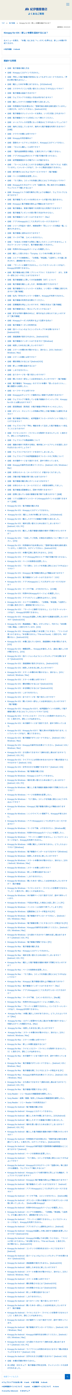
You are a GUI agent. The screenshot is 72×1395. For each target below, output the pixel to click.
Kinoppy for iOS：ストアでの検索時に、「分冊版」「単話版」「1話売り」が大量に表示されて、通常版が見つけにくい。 (37, 603)
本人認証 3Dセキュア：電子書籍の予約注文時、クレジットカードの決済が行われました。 (37, 1366)
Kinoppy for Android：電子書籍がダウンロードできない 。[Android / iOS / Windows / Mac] (37, 1328)
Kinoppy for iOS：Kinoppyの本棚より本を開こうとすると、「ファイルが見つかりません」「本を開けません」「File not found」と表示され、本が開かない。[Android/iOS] (37, 634)
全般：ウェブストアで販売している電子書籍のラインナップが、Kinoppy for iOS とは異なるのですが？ (37, 401)
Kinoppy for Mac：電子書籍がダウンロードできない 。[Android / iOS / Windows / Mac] (36, 1064)
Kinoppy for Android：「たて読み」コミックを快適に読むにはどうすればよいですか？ (37, 1159)
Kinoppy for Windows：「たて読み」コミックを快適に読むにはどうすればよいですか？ (37, 800)
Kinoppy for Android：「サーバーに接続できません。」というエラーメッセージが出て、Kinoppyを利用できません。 (37, 1220)
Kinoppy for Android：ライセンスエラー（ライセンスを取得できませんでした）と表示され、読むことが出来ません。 (37, 1314)
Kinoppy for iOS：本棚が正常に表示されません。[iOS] (30, 552)
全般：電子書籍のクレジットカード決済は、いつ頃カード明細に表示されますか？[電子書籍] (37, 290)
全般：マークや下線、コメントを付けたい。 (25, 237)
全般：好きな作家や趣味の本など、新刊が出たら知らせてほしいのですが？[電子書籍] (36, 315)
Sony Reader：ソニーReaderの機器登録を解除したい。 (30, 1093)
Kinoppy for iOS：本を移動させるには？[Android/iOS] (30, 688)
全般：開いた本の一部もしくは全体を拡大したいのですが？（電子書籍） (37, 378)
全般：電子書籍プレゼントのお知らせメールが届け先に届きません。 (35, 199)
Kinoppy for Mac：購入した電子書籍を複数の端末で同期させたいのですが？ (37, 964)
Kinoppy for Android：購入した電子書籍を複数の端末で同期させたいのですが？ (37, 1133)
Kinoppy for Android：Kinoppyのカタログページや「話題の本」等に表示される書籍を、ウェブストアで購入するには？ (37, 1167)
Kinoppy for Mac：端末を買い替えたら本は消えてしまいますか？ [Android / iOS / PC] (34, 956)
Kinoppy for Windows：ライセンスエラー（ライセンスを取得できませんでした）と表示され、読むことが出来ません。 (37, 889)
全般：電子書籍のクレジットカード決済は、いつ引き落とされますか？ (36, 113)
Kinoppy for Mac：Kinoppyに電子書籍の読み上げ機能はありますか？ (35, 981)
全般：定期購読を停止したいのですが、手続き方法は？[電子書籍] (34, 304)
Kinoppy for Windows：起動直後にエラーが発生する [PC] (31, 911)
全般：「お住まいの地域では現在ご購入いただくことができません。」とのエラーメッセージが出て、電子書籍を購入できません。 (37, 243)
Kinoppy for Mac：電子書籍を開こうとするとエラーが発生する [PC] (35, 1070)
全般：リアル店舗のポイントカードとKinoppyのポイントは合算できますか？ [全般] (37, 500)
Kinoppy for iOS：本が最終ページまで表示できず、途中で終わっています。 (36, 724)
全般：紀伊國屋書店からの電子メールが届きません (28, 160)
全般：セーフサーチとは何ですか (21, 390)
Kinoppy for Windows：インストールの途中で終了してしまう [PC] (34, 907)
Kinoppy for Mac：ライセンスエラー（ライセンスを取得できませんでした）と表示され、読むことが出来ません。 (36, 1050)
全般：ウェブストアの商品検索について (23, 440)
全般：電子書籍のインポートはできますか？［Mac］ (29, 217)
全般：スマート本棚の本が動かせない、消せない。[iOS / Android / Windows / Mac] (34, 351)
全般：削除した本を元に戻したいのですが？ (25, 345)
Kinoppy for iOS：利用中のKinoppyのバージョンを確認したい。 (34, 593)
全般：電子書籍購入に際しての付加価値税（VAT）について (31, 279)
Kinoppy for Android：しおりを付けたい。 (25, 1296)
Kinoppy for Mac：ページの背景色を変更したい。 (27, 969)
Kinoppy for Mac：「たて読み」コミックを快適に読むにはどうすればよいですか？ (37, 975)
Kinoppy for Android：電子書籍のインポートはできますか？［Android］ (37, 1184)
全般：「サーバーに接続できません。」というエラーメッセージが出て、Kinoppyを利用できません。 (36, 266)
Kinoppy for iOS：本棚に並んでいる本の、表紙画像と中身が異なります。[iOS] (37, 643)
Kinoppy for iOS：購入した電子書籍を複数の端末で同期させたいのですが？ (36, 532)
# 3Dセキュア (25, 1391)
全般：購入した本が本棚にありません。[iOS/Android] (29, 84)
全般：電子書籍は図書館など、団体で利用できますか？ (30, 489)
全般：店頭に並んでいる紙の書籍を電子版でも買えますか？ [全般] (34, 494)
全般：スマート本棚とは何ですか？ (22, 357)
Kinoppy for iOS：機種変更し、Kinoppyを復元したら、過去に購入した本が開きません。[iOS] (37, 650)
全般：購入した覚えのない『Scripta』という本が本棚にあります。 (34, 253)
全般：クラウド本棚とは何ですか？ (22, 133)
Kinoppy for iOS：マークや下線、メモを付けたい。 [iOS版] (32, 589)
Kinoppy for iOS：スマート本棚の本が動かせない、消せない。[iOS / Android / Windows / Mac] (35, 673)
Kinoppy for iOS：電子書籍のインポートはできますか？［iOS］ (33, 577)
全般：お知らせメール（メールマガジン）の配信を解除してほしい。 (35, 485)
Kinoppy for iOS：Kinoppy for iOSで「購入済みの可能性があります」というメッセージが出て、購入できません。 (37, 732)
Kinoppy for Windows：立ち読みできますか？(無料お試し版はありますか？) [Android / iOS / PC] (36, 936)
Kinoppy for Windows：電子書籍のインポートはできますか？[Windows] (37, 851)
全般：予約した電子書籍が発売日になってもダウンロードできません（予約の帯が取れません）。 (37, 78)
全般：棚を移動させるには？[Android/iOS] (25, 361)
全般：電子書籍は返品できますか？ (22, 93)
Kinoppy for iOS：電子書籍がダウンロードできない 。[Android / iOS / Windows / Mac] (36, 739)
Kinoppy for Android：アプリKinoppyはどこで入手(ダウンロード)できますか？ (37, 1190)
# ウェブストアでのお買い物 (12, 1382)
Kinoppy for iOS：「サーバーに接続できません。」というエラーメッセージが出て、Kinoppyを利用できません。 (37, 611)
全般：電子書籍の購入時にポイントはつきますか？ (28, 481)
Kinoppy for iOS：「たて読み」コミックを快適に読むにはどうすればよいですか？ (37, 567)
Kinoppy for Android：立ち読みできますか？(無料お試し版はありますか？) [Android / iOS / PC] (36, 1343)
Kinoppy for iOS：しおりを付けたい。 (23, 692)
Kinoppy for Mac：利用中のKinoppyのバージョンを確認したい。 (34, 1001)
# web (26, 1382)
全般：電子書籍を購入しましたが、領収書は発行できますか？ (32, 284)
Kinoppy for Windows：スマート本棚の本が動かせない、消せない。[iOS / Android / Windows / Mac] (37, 862)
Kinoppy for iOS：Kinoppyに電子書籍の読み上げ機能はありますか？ (35, 573)
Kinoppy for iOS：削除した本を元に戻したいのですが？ (30, 667)
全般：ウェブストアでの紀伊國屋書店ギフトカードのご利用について (35, 456)
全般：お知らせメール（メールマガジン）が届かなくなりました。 (34, 472)
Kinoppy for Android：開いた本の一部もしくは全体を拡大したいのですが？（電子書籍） (36, 1307)
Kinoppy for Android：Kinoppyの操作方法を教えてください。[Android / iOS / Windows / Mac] (37, 1336)
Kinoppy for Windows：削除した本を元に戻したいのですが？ (32, 855)
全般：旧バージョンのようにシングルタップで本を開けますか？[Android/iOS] (33, 331)
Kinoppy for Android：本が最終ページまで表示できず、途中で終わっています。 (37, 1321)
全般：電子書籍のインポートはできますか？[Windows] (30, 341)
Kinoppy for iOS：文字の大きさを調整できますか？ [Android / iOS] (35, 767)
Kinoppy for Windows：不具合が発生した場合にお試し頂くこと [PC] (35, 902)
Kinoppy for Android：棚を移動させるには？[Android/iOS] (31, 1283)
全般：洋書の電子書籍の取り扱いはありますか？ (27, 476)
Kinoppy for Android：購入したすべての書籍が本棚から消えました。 (35, 1120)
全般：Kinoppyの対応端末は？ (20, 138)
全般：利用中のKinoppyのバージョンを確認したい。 (29, 249)
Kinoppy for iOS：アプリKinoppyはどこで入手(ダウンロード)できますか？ (36, 583)
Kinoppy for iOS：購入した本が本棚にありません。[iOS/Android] (34, 514)
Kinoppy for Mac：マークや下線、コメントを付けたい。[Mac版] (33, 997)
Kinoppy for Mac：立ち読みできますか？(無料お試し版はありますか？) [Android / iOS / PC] (36, 1083)
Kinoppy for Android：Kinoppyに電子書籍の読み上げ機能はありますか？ (37, 1179)
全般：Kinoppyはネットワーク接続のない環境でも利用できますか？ (35, 395)
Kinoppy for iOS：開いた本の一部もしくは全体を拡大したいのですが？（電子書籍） (36, 703)
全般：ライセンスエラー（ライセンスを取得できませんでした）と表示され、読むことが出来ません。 (37, 434)
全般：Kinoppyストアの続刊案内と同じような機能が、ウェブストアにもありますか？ (37, 193)
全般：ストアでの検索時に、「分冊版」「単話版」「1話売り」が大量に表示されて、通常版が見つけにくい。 (37, 259)
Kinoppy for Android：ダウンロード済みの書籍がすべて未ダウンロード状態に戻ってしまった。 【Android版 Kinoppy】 (37, 1202)
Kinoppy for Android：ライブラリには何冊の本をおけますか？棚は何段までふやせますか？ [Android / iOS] (37, 1350)
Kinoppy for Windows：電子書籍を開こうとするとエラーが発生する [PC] (37, 923)
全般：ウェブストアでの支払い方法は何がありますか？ (30, 97)
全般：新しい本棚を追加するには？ (22, 365)
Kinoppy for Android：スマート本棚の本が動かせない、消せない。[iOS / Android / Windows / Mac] (37, 1273)
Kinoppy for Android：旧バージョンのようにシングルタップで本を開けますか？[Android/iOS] (37, 1257)
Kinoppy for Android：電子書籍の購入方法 (25, 1106)
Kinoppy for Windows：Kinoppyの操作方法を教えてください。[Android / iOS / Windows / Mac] (37, 929)
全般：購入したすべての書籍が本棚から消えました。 (29, 101)
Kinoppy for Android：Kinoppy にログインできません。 (30, 1111)
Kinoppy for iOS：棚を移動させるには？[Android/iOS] (30, 683)
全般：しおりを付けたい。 (18, 370)
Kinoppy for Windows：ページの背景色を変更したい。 (30, 794)
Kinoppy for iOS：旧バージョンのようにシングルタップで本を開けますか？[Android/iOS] (36, 657)
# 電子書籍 (7, 49)
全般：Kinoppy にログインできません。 (23, 72)
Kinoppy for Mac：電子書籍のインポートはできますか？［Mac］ (34, 985)
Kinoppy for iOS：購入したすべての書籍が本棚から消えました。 (34, 518)
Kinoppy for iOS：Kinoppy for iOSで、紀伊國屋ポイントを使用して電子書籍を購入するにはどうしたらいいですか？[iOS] (37, 710)
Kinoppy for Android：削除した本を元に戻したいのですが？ (32, 1267)
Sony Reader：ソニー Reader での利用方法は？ (27, 1102)
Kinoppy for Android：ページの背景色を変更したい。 (29, 1153)
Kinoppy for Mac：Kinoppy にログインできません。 (28, 950)
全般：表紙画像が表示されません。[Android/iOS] (27, 336)
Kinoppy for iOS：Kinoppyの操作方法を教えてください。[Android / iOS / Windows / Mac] (37, 746)
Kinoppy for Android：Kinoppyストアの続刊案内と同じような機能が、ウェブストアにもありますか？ (37, 1174)
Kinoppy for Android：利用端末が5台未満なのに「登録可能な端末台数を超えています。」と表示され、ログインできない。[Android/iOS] (37, 1140)
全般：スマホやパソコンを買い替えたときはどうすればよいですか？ (35, 88)
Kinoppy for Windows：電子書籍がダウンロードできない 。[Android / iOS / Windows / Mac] (36, 917)
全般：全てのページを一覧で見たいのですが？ (26, 374)
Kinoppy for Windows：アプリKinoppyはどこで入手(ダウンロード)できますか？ (37, 822)
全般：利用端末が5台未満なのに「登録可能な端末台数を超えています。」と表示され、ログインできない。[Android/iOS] (37, 107)
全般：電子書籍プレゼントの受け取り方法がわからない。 (31, 212)
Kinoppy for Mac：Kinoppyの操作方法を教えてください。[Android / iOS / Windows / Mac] (37, 1076)
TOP (3, 23)
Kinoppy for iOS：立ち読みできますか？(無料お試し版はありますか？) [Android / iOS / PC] (36, 754)
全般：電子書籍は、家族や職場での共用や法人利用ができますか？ (34, 208)
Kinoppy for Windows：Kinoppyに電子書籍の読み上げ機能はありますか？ (36, 808)
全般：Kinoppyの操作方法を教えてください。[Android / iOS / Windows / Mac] (37, 466)
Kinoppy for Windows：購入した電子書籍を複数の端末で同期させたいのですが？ (37, 789)
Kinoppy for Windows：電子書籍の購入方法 (25, 771)
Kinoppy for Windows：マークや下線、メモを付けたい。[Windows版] (36, 828)
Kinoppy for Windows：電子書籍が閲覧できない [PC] (29, 942)
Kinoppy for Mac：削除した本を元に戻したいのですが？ (30, 1028)
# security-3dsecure (10, 1391)
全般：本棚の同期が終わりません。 (22, 1360)
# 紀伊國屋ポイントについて (12, 1386)
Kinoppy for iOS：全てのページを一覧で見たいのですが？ (31, 697)
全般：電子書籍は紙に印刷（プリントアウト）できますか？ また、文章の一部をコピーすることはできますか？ (37, 274)
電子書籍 (12, 23)
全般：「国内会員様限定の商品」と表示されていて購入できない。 (34, 151)
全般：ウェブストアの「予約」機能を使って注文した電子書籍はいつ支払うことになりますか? (37, 427)
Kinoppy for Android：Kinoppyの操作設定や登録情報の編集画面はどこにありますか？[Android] (37, 1148)
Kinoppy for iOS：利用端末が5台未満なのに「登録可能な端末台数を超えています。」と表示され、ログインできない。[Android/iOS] (37, 547)
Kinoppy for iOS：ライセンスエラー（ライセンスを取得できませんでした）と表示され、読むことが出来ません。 (36, 717)
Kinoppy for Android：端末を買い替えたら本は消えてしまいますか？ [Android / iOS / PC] (35, 1126)
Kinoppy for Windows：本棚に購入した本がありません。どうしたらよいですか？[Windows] (37, 846)
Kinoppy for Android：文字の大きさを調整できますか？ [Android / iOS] (37, 1356)
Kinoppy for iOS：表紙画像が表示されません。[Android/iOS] (32, 663)
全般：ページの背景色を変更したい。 (22, 176)
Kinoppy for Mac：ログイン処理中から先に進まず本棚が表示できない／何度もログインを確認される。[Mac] (37, 1022)
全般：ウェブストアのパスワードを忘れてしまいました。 (31, 451)
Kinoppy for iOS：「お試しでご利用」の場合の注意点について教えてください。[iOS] (37, 539)
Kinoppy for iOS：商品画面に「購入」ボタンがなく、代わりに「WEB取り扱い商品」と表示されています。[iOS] (37, 625)
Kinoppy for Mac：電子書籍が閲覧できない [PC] (27, 1089)
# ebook (17, 49)
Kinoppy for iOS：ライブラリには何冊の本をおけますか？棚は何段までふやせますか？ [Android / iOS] (37, 761)
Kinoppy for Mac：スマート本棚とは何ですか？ (27, 1039)
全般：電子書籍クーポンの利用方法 (22, 325)
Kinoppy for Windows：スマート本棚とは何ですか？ (29, 867)
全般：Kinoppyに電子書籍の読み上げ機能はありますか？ (30, 203)
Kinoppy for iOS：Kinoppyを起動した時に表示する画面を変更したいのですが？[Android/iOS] (37, 618)
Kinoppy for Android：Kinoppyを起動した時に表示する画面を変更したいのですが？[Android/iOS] (37, 1232)
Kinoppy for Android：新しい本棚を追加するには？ (28, 1292)
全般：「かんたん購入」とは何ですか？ (23, 147)
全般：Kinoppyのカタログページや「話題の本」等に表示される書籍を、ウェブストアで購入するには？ (37, 186)
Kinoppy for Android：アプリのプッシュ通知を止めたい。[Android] (35, 1226)
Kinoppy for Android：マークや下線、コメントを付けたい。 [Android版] (37, 1195)
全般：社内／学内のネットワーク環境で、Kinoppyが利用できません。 (36, 295)
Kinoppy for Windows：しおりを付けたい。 (25, 876)
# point (27, 1386)
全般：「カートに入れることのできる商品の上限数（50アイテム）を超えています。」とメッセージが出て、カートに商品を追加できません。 (37, 166)
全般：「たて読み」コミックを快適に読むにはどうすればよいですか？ (36, 180)
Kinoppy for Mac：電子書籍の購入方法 (23, 946)
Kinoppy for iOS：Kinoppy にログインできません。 (28, 510)
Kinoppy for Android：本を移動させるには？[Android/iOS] (31, 1287)
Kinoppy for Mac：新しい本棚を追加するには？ (27, 1044)
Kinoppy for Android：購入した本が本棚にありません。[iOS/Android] (36, 1115)
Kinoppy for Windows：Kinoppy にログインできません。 (31, 775)
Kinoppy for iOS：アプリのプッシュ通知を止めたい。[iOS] (31, 597)
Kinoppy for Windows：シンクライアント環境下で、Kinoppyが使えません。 (37, 815)
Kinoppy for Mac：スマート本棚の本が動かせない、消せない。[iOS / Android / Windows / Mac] (36, 1034)
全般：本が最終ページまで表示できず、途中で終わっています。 (33, 460)
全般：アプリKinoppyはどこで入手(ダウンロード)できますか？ (33, 221)
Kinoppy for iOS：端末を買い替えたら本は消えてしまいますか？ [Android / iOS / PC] (34, 525)
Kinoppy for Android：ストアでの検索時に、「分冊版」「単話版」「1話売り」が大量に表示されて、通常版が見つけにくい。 (37, 1213)
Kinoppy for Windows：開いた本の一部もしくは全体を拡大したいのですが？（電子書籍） (37, 882)
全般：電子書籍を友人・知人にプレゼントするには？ (29, 308)
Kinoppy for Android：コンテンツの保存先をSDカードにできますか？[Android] (36, 1250)
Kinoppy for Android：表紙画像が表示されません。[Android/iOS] (34, 1263)
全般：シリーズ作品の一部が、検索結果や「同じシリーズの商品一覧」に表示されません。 (37, 227)
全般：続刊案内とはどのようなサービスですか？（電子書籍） (32, 171)
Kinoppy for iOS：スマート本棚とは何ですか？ (26, 679)
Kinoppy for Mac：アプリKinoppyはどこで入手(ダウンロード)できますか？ (36, 991)
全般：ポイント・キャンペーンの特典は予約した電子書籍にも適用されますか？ (37, 412)
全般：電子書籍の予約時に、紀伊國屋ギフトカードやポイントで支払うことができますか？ (37, 420)
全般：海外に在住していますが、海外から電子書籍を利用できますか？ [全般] (36, 128)
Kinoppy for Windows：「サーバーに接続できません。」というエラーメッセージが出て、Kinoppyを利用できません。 (37, 838)
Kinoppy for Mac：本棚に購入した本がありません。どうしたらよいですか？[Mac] (37, 1015)
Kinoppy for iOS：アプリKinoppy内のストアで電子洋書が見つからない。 (37, 556)
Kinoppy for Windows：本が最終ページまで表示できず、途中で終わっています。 (37, 897)
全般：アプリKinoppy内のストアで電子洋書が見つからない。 (32, 155)
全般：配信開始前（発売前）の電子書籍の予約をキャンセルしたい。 (35, 406)
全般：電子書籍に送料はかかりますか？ (23, 233)
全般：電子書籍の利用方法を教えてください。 (26, 300)
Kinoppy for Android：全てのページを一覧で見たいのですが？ (33, 1300)
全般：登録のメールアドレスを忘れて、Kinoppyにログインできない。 (36, 142)
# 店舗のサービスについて (41, 1386)
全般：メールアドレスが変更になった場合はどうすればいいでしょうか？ (37, 122)
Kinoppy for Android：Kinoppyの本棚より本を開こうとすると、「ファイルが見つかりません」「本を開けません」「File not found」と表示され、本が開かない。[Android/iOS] (37, 1241)
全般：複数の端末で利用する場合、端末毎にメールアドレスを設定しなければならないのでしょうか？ (37, 446)
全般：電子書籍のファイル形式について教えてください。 (31, 117)
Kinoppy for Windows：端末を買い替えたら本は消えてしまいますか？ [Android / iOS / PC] (36, 781)
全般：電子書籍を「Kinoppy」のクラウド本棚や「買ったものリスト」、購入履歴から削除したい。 (37, 385)
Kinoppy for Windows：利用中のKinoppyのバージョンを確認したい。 (36, 832)
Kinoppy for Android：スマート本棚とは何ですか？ (28, 1279)
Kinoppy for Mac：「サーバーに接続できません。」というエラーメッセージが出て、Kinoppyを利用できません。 (37, 1007)
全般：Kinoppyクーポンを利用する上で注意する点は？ (30, 320)
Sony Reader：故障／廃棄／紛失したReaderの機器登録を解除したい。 (36, 1098)
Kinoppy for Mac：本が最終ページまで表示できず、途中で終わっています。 (36, 1057)
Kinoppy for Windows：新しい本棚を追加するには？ (29, 872)
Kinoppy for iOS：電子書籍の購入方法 (23, 505)
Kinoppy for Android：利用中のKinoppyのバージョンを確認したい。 (35, 1207)
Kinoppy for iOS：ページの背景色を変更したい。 (27, 561)
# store (56, 1386)
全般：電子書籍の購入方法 (18, 68)
